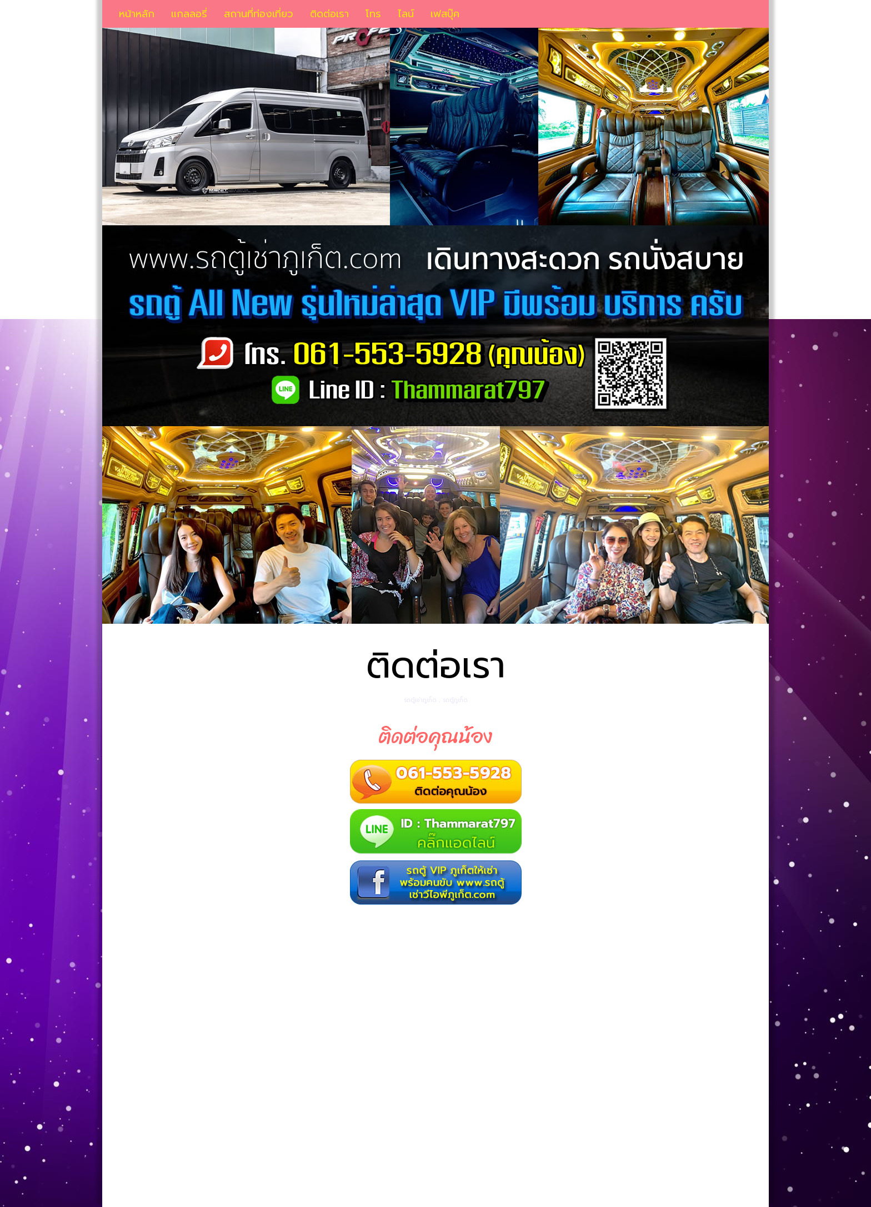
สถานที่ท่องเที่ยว (258, 14)
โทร (373, 14)
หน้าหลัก (136, 14)
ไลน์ (406, 14)
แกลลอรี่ (189, 14)
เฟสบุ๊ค (445, 14)
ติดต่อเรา (329, 14)
